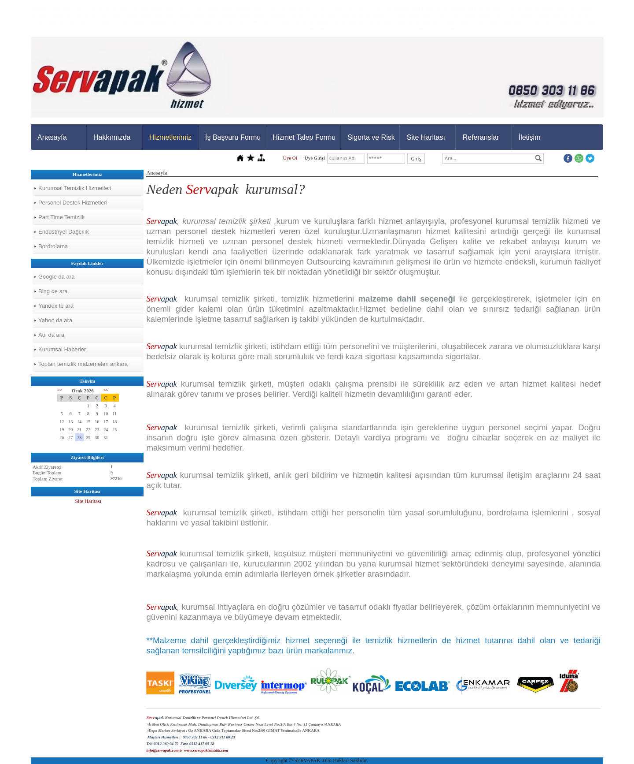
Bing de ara (53, 291)
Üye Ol (290, 157)
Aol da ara (51, 335)
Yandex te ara (56, 305)
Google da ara (56, 276)
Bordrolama (53, 246)
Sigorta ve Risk (371, 137)
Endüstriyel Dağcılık (63, 231)
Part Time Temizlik (61, 217)
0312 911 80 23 (222, 737)
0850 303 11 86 (195, 737)
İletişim (530, 137)
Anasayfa (52, 137)
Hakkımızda (111, 137)
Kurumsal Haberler (62, 349)
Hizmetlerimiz (170, 137)
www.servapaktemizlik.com (206, 750)
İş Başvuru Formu (233, 137)
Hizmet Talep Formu (304, 137)
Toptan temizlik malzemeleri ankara (83, 364)
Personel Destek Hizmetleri (72, 202)
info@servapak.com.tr (164, 750)
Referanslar (481, 137)
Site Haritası (426, 137)
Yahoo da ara (55, 320)
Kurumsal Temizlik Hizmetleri (74, 188)
